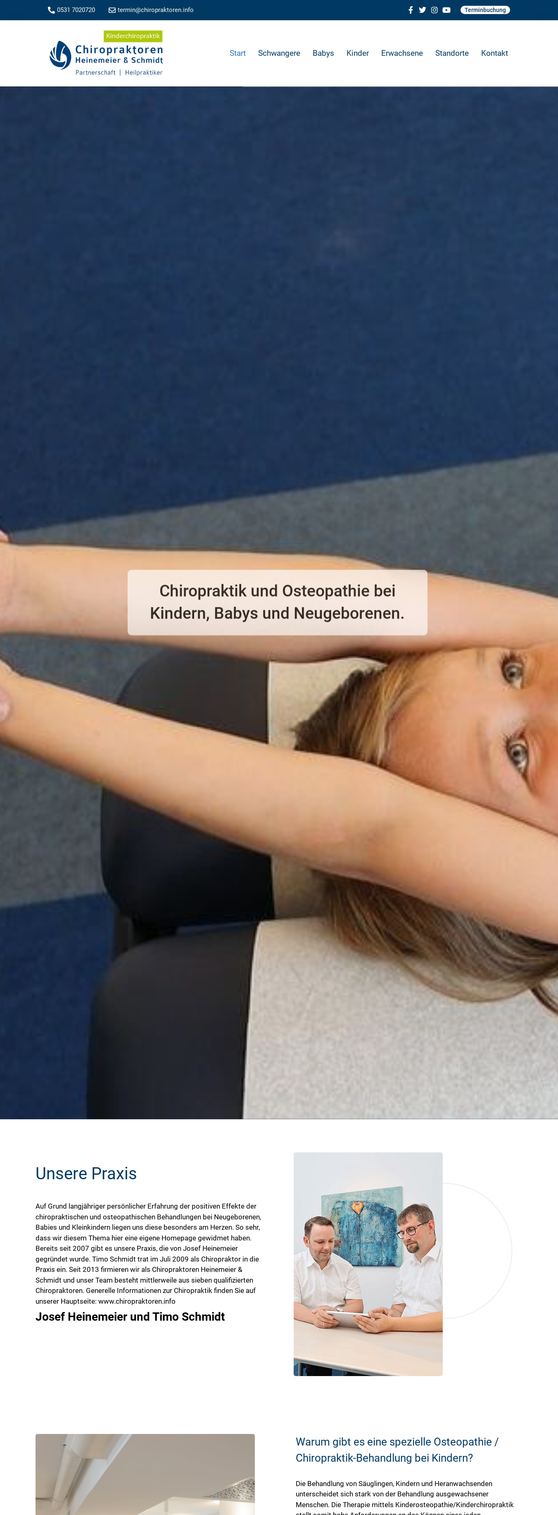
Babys (323, 53)
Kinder (358, 53)
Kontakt (494, 53)
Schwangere (279, 53)
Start (238, 53)
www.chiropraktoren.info (137, 1301)
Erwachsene (402, 53)
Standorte (452, 53)
